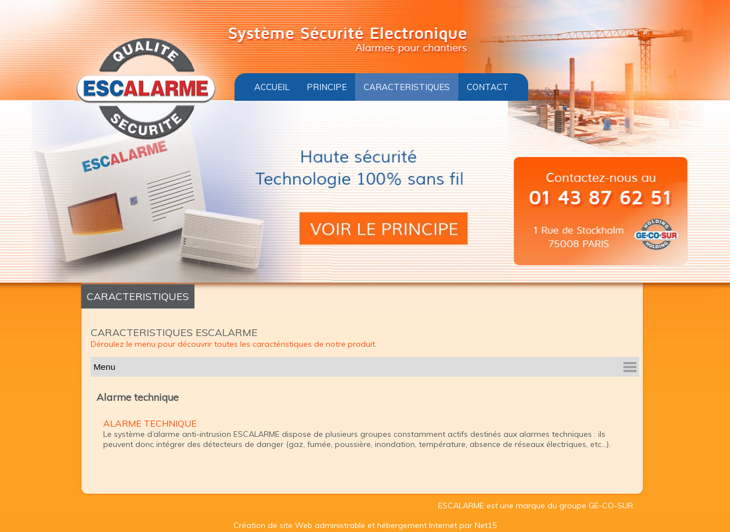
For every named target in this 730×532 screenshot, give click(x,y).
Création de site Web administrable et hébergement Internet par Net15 (365, 525)
